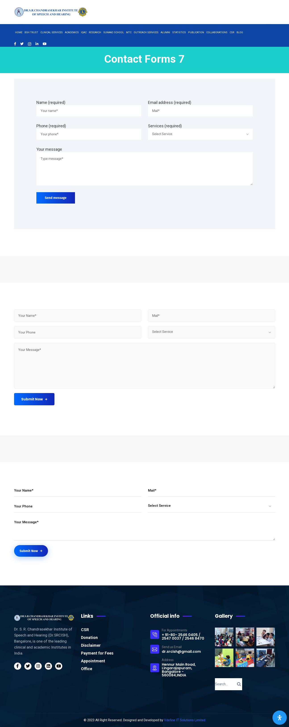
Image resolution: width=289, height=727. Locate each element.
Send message (56, 198)
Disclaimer (91, 645)
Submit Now (34, 399)
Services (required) (165, 126)
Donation (89, 637)
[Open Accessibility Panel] (279, 718)
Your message (49, 149)
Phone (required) (51, 126)
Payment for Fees (97, 653)
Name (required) (50, 102)
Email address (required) (169, 102)
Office (86, 668)
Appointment (93, 661)
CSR (85, 629)
